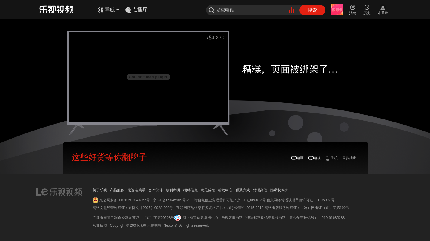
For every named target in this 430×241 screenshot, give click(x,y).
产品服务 (117, 190)
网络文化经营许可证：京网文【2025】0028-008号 (133, 208)
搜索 (312, 10)
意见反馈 (208, 190)
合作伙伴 (155, 190)
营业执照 (100, 225)
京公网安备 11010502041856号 (124, 200)
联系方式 (243, 190)
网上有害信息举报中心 (200, 218)
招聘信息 (190, 190)
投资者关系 (136, 190)
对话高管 (260, 190)
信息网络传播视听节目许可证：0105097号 (300, 200)
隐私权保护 (279, 190)
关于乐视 (100, 190)
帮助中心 (225, 190)
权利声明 (173, 190)
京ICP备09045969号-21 (172, 200)
